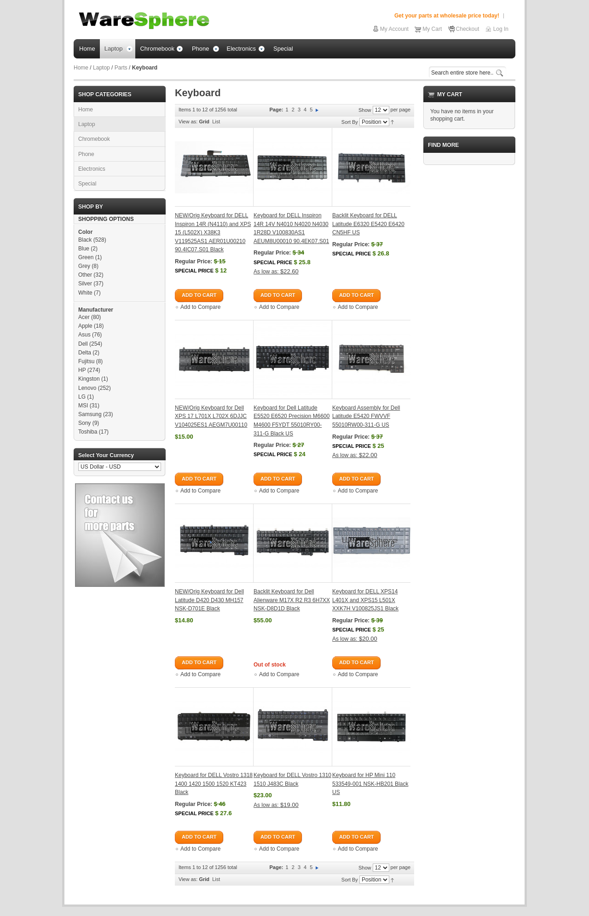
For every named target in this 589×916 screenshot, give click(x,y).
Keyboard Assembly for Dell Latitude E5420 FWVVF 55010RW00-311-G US (366, 416)
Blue (83, 248)
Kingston (89, 379)
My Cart (432, 29)
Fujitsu (86, 361)
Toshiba (87, 432)
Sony (84, 423)
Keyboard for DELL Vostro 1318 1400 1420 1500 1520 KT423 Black (214, 783)
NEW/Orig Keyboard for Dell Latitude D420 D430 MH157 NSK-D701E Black (209, 600)
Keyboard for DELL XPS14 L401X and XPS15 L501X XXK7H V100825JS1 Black (365, 600)
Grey (84, 266)
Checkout (467, 29)
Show (364, 110)
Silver (85, 283)
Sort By (349, 122)
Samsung (90, 414)
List (216, 121)
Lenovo (87, 388)
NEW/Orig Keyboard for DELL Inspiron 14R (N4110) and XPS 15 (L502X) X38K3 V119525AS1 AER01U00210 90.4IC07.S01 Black (213, 232)
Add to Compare (200, 307)
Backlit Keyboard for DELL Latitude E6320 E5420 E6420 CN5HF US (368, 224)
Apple (85, 326)
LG (82, 397)
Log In (500, 29)
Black (85, 240)
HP (82, 370)
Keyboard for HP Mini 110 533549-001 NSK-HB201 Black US (370, 783)
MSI (83, 405)
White (85, 293)
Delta (84, 352)
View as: (188, 121)
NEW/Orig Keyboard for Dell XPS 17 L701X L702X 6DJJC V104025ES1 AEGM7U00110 (211, 416)
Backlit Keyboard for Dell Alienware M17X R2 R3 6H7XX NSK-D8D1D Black (292, 600)
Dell (83, 344)
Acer (84, 317)
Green (85, 257)
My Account (394, 29)
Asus (84, 334)
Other (85, 275)
